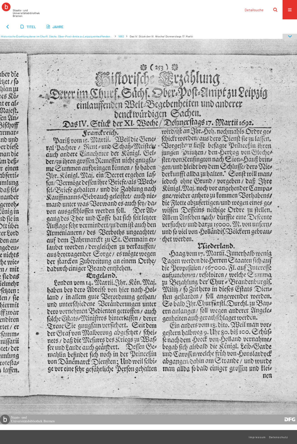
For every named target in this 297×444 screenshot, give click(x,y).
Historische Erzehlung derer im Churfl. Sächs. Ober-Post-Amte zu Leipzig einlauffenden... (57, 36)
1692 (121, 36)
